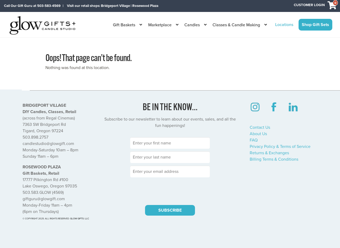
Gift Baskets (124, 25)
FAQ (254, 140)
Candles (192, 25)
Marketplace (160, 25)
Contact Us (260, 127)
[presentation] (170, 190)
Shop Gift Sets (315, 24)
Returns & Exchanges (269, 153)
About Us (258, 133)
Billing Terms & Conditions (274, 159)
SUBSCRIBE (170, 210)
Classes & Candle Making (236, 25)
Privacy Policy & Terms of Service (280, 146)
